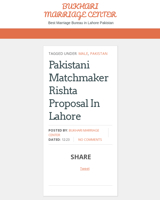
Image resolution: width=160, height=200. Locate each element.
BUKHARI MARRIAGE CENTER (80, 10)
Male (83, 53)
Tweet (85, 168)
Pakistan (98, 53)
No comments (90, 139)
